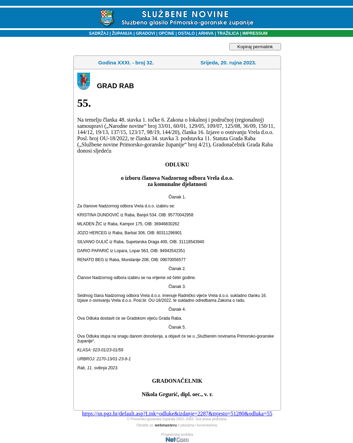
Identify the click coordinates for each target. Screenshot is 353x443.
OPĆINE (166, 33)
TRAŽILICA (227, 33)
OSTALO (186, 33)
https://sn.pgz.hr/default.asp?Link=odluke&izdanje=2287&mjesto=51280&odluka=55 (177, 413)
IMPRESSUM (255, 33)
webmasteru (166, 425)
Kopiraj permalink (255, 46)
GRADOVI (145, 33)
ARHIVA (205, 33)
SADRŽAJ (97, 33)
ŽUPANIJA (122, 33)
